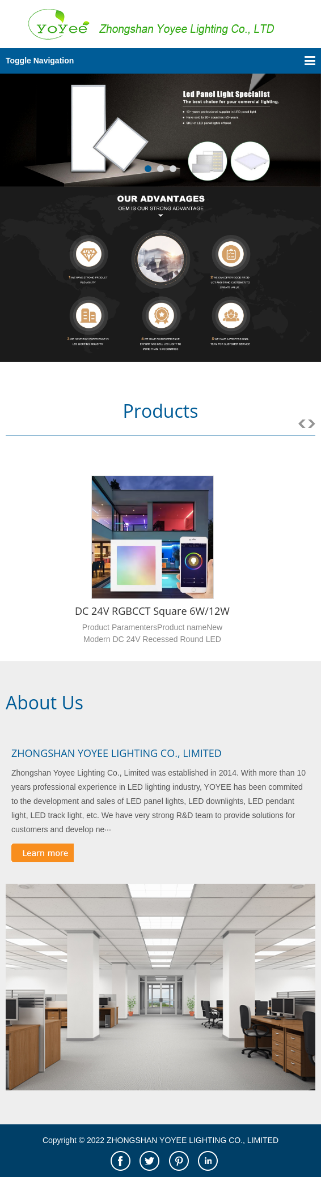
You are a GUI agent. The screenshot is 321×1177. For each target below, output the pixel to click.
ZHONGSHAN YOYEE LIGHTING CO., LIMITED (116, 753)
